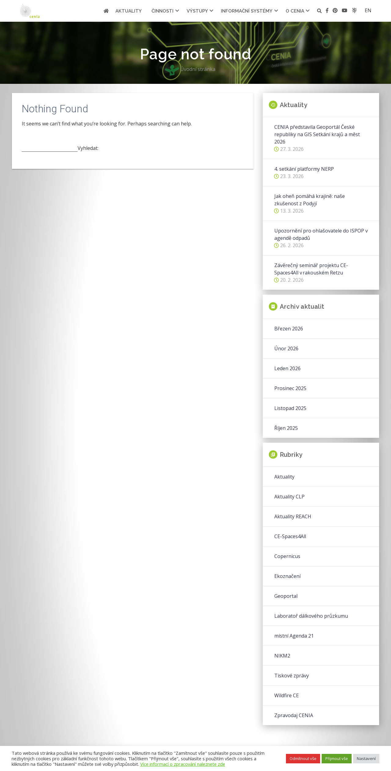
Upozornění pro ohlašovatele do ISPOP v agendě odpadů (321, 234)
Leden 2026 (287, 368)
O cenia (295, 11)
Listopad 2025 (290, 408)
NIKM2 (282, 655)
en (368, 10)
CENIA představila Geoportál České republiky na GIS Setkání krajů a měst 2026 (317, 134)
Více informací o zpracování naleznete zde (182, 764)
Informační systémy (246, 11)
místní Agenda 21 (294, 635)
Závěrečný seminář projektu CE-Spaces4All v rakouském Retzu (311, 269)
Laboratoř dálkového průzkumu (311, 616)
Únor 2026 (286, 348)
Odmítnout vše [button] (303, 758)
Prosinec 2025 (290, 388)
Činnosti (163, 11)
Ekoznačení (287, 576)
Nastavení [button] (366, 758)
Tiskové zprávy (291, 675)
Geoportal (286, 596)
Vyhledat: (88, 148)
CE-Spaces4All (290, 536)
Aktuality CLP (289, 496)
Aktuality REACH (292, 516)
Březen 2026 (288, 328)
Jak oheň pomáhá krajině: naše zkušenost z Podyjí (309, 200)
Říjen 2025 (286, 428)
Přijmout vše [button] (336, 758)
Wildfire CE (286, 695)
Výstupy (197, 11)
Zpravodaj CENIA (293, 715)
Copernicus (287, 556)
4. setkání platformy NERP (304, 169)
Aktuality (128, 11)
